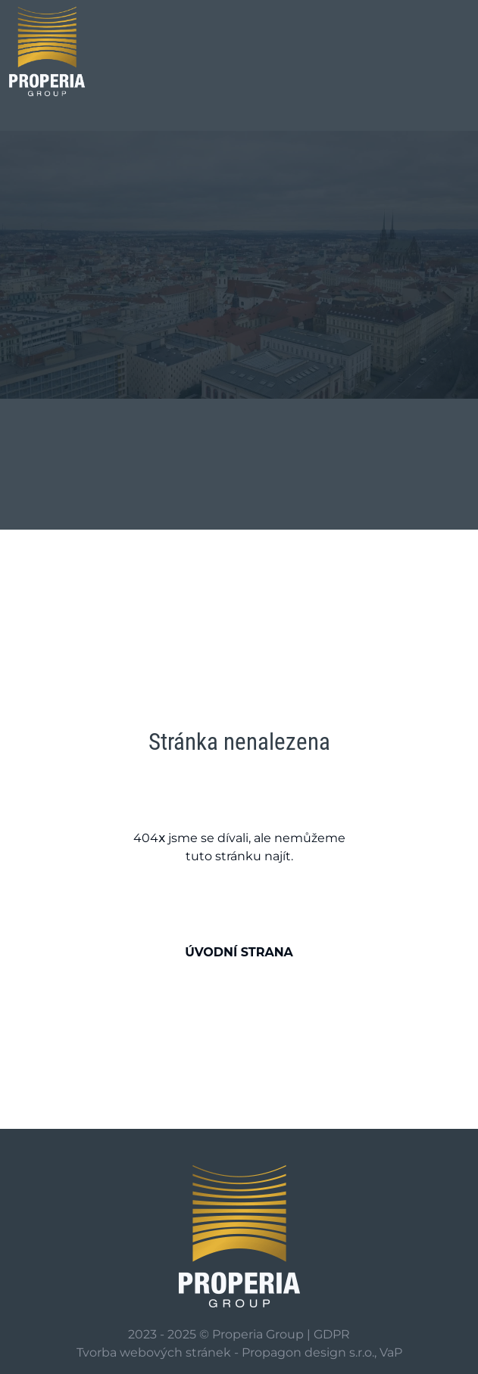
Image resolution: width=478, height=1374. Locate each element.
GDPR (332, 1334)
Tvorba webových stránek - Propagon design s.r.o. (225, 1352)
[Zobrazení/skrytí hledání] (449, 49)
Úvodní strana (239, 952)
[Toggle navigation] (405, 51)
